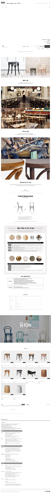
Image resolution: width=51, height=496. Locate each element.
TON (3, 46)
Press (15, 3)
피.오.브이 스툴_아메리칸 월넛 (41, 381)
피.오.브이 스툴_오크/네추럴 (4, 397)
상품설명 (19, 51)
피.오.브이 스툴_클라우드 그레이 (16, 397)
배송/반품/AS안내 (30, 51)
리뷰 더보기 (23, 404)
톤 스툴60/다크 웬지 (15, 381)
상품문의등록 (48, 404)
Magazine (11, 3)
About (8, 3)
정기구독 (18, 3)
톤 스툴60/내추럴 (3, 381)
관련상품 (22, 51)
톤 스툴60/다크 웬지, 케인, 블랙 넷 (29, 365)
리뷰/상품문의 (26, 51)
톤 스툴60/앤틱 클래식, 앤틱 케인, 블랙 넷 (5, 365)
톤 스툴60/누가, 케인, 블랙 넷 (41, 365)
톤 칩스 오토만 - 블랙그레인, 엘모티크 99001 (30, 381)
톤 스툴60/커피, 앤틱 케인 (16, 365)
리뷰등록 (20, 404)
